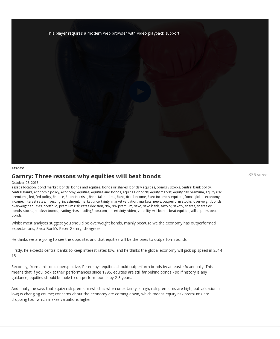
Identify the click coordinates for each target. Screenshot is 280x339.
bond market (47, 187)
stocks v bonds (46, 210)
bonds (64, 187)
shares (190, 206)
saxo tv (166, 206)
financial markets (102, 196)
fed (31, 196)
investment (70, 201)
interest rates (35, 201)
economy (68, 192)
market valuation (124, 201)
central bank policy (196, 187)
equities (83, 192)
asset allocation (23, 187)
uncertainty (117, 210)
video (131, 210)
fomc (189, 196)
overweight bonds (207, 201)
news (157, 201)
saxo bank (151, 206)
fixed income (136, 196)
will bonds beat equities (170, 210)
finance (58, 196)
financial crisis (76, 196)
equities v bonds (135, 192)
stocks (28, 210)
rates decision (92, 206)
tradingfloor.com (93, 210)
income (17, 201)
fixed (120, 196)
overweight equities (26, 206)
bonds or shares (115, 187)
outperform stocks (177, 201)
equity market (160, 192)
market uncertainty (95, 201)
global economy (207, 196)
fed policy (43, 196)
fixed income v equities (165, 196)
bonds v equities (142, 187)
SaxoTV (17, 168)
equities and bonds (106, 192)
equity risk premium (188, 192)
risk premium (122, 206)
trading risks (69, 210)
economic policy (46, 192)
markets (145, 201)
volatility (144, 210)
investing (53, 201)
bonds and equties (85, 187)
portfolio (50, 206)
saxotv (178, 206)
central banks (21, 192)
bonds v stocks (168, 187)
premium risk (69, 206)
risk (107, 206)
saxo (137, 206)
